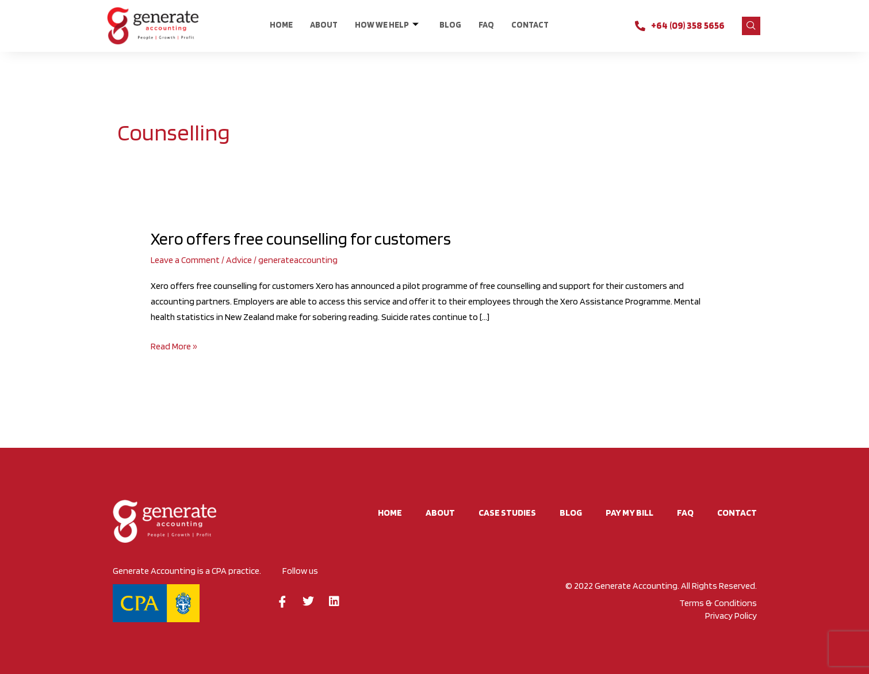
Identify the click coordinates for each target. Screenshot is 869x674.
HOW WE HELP (387, 25)
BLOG (450, 25)
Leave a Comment (185, 259)
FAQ (486, 25)
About (324, 25)
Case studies (507, 512)
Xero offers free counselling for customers (301, 238)
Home (281, 25)
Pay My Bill (629, 512)
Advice (239, 259)
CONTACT (530, 25)
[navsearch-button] (751, 26)
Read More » (174, 345)
